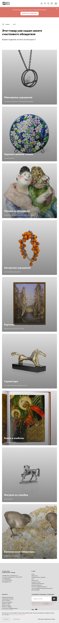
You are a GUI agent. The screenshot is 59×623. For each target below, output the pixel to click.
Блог (33, 579)
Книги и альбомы (14, 438)
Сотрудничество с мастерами (39, 577)
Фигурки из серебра (16, 495)
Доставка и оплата (36, 582)
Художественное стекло (18, 154)
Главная (5, 24)
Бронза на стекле (6, 605)
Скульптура (11, 381)
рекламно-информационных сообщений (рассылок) (43, 604)
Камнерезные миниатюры (19, 551)
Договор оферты (36, 590)
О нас (33, 574)
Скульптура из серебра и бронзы (10, 608)
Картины (9, 324)
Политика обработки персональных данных (42, 588)
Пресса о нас (35, 575)
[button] (42, 3)
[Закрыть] (57, 8)
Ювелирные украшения (18, 97)
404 (14, 24)
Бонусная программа (37, 585)
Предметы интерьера (17, 211)
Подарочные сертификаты (38, 583)
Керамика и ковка (6, 603)
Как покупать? (35, 580)
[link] (45, 3)
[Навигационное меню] (56, 3)
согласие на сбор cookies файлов (17, 614)
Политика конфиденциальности (39, 586)
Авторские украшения (17, 267)
